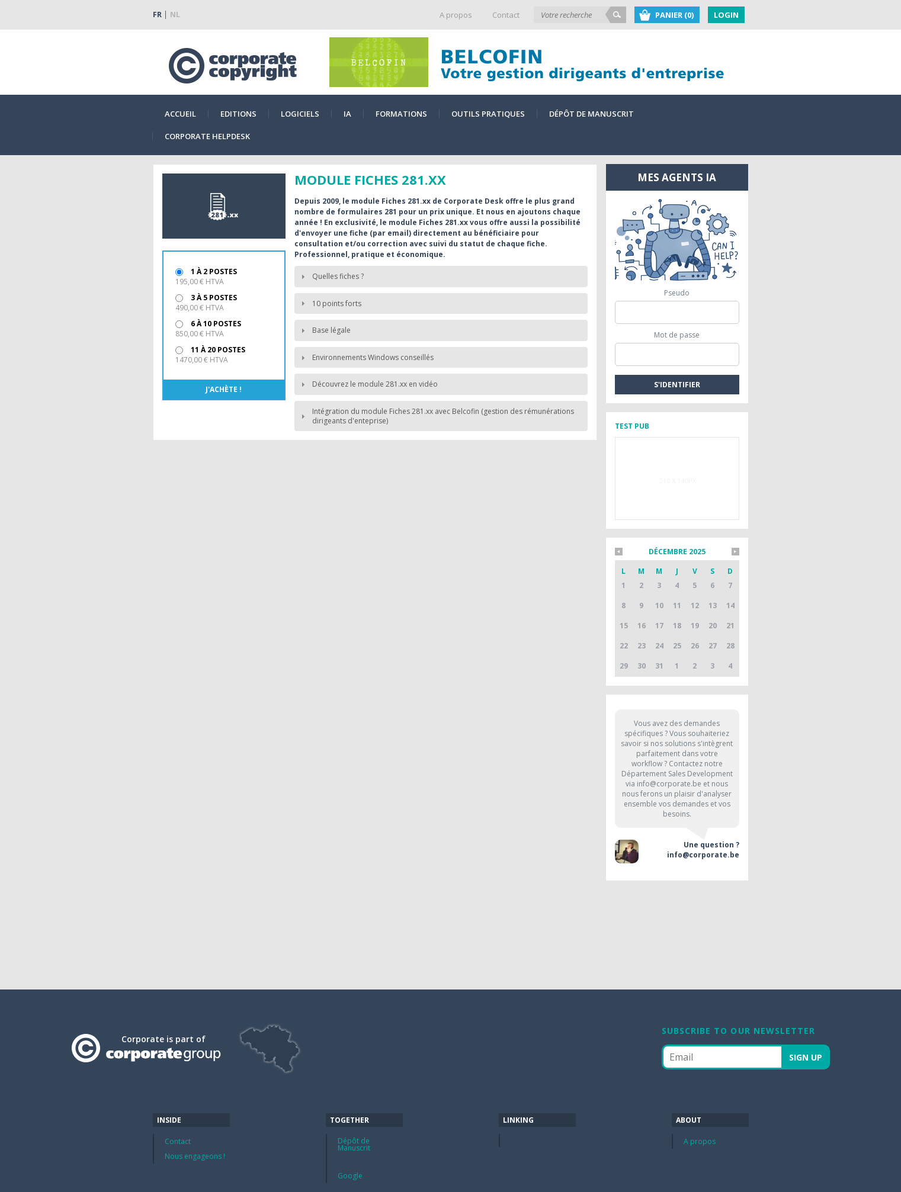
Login (726, 14)
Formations (401, 113)
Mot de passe (677, 335)
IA (347, 113)
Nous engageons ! (195, 1156)
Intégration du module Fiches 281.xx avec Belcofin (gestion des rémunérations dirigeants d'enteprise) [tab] (436, 416)
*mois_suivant (735, 551)
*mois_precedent (619, 551)
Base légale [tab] (324, 330)
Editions (238, 113)
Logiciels (300, 113)
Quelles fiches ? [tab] (331, 276)
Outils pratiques (488, 113)
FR (157, 14)
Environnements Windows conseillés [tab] (366, 357)
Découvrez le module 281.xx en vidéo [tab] (368, 384)
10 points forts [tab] (329, 303)
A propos (456, 14)
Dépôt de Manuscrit (591, 113)
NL (175, 14)
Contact (506, 14)
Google (350, 1176)
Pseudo (677, 293)
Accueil (180, 113)
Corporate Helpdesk (207, 136)
